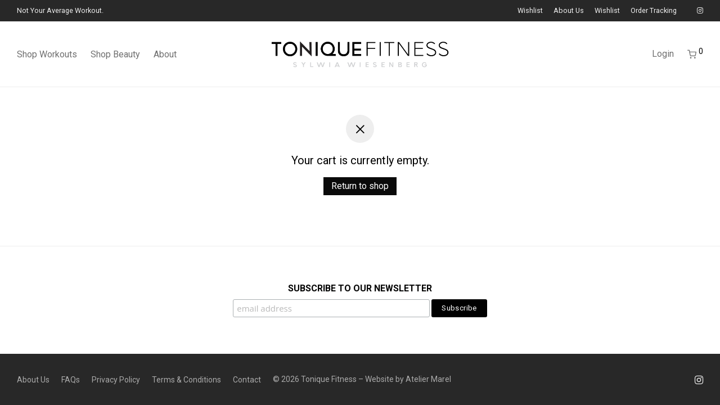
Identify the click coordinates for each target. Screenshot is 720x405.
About (165, 54)
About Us (569, 11)
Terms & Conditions (186, 379)
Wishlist (530, 11)
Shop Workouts (47, 54)
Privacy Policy (116, 379)
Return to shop (360, 186)
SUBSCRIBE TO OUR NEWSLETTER (360, 288)
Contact (247, 379)
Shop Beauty (115, 54)
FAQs (70, 379)
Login (663, 53)
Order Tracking (654, 11)
